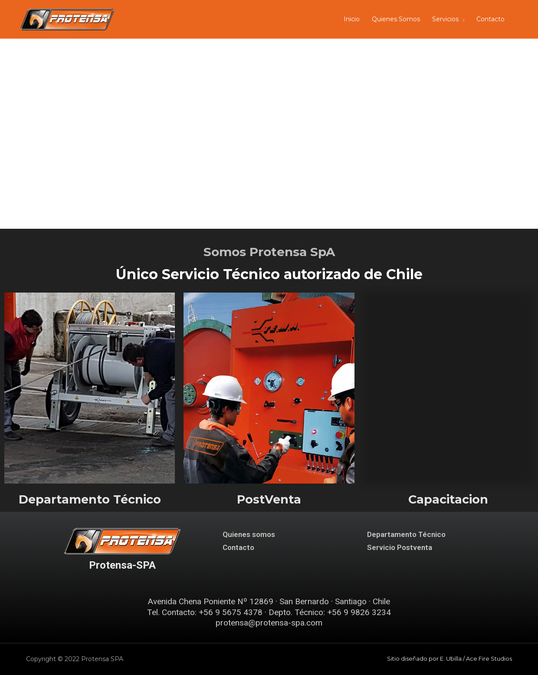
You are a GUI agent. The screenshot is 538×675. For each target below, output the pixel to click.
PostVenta (269, 499)
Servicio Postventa (399, 547)
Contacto (490, 19)
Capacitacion (448, 499)
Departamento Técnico (90, 499)
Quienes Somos (396, 19)
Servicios (445, 19)
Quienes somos (249, 534)
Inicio (352, 19)
